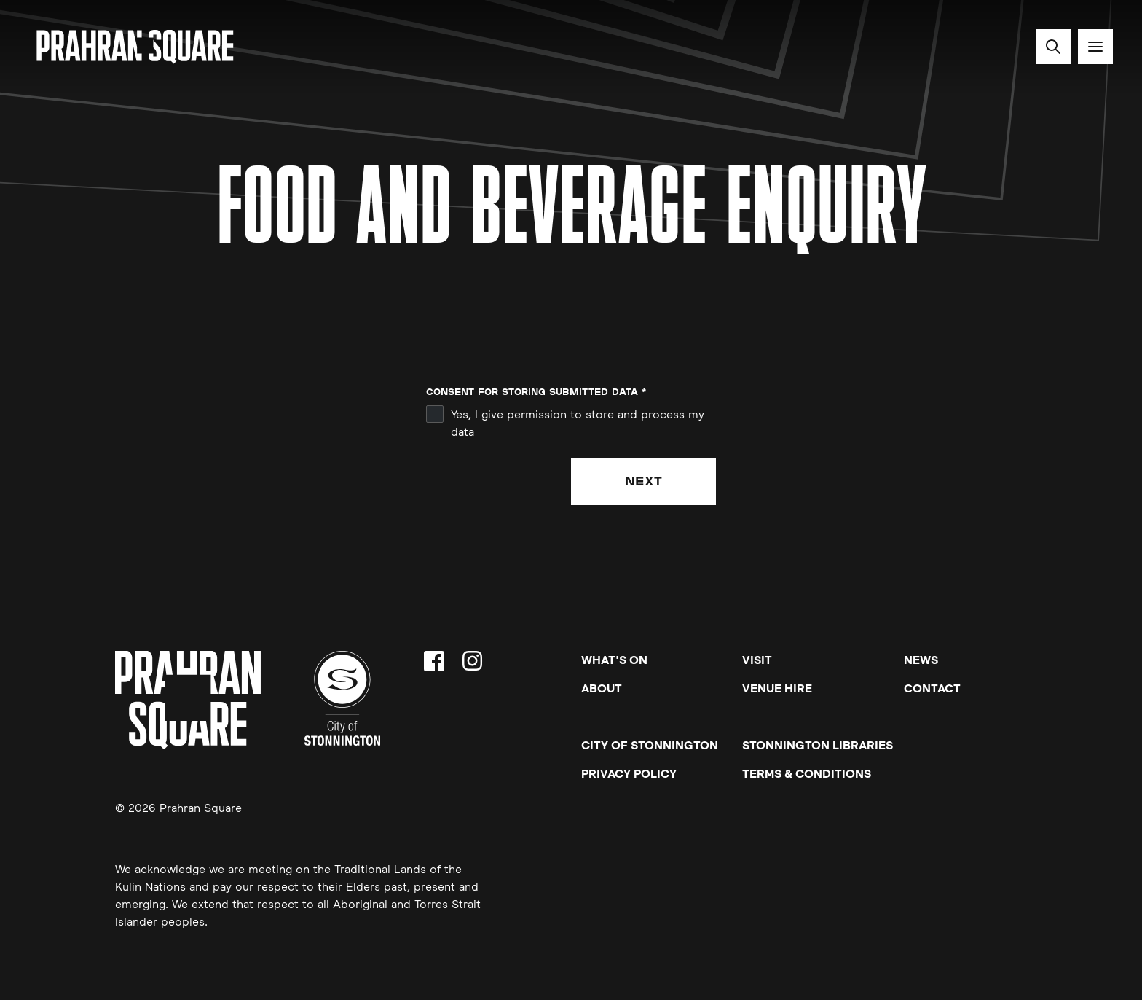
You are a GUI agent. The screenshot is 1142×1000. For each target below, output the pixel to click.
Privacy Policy (629, 773)
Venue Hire (777, 688)
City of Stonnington (649, 745)
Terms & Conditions (806, 773)
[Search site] (1053, 46)
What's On (614, 659)
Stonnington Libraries (817, 745)
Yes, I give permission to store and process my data (577, 423)
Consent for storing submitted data (536, 392)
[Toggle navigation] (1095, 46)
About (601, 688)
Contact (932, 688)
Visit (757, 659)
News (921, 659)
